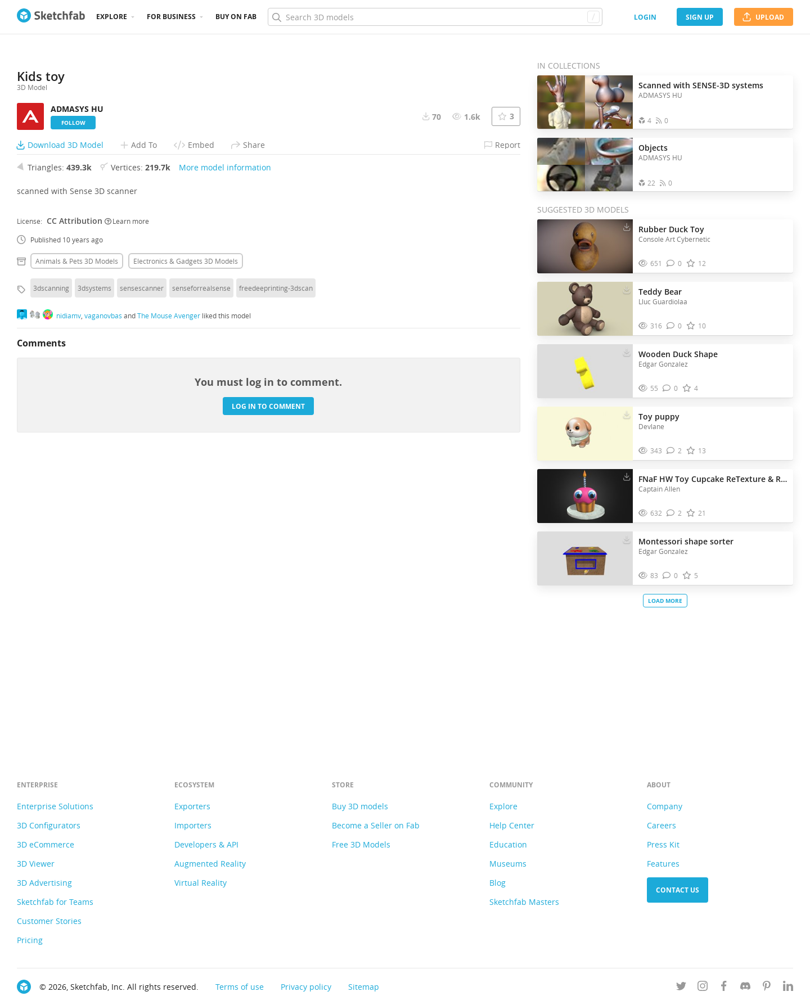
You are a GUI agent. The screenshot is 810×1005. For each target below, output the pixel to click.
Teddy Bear (660, 291)
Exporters (192, 806)
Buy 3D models (360, 806)
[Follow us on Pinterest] (767, 988)
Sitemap (363, 986)
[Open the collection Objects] (585, 164)
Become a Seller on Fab (376, 825)
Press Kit (663, 844)
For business (171, 16)
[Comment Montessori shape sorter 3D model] (670, 575)
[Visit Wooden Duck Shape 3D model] (585, 371)
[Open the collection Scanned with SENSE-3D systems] (585, 102)
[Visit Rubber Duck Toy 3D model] (585, 246)
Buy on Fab (235, 16)
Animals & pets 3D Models (76, 542)
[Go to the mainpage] (51, 16)
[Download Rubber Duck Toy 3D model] (626, 226)
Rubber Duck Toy (671, 229)
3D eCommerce (45, 844)
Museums (507, 863)
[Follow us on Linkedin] (788, 988)
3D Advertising (44, 882)
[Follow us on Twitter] (681, 988)
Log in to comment (268, 687)
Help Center (511, 825)
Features (663, 863)
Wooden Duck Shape (678, 354)
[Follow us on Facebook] (724, 988)
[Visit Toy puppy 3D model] (585, 434)
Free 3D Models (361, 844)
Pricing (30, 940)
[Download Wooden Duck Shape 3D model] (626, 351)
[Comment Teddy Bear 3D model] (674, 326)
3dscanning (51, 569)
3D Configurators (48, 825)
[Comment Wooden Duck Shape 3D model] (670, 388)
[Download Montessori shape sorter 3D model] (626, 538)
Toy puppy (659, 416)
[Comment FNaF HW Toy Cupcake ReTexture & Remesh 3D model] (674, 513)
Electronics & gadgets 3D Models (185, 542)
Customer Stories (49, 921)
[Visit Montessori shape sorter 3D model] (585, 558)
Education (508, 844)
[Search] (435, 16)
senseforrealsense (201, 569)
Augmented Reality (210, 863)
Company (664, 806)
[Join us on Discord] (745, 988)
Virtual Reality (200, 882)
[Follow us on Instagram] (703, 988)
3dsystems (94, 569)
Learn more (127, 502)
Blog (497, 882)
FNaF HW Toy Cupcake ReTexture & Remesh (713, 479)
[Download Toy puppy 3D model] (626, 413)
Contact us (677, 890)
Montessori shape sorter (686, 541)
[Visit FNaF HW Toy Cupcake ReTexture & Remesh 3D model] (585, 496)
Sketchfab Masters (524, 901)
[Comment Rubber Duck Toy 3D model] (674, 263)
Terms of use (239, 986)
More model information (225, 449)
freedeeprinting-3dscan (276, 569)
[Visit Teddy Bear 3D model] (585, 309)
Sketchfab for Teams (55, 901)
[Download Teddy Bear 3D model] (626, 289)
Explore (111, 16)
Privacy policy (306, 986)
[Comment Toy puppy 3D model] (674, 451)
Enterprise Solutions (55, 806)
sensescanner (142, 569)
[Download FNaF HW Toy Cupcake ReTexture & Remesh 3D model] (626, 476)
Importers (193, 825)
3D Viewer (36, 863)
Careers (661, 825)
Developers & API (206, 844)
